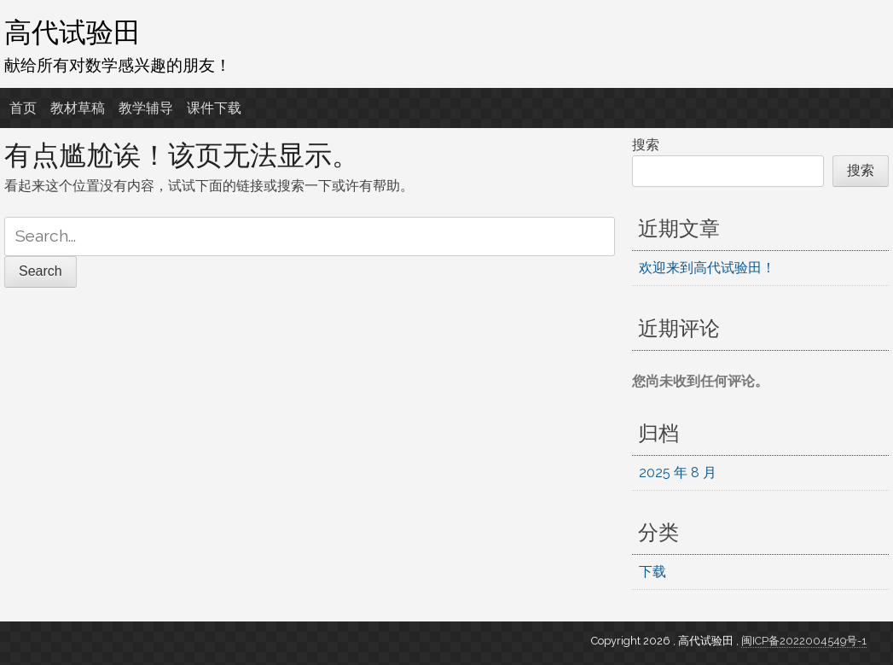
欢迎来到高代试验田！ (707, 268)
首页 (23, 108)
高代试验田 (72, 32)
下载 (652, 571)
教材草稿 (77, 108)
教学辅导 (146, 108)
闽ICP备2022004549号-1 (804, 640)
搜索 (645, 145)
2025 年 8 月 (677, 472)
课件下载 (214, 108)
